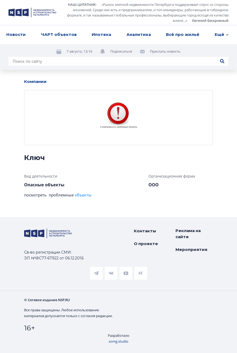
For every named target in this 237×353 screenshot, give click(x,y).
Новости (16, 34)
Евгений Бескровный (210, 20)
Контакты (145, 230)
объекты (83, 194)
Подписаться (121, 51)
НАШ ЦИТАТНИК (82, 4)
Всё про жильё (182, 34)
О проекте (146, 243)
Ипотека (101, 34)
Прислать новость (165, 51)
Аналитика (138, 34)
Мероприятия (191, 249)
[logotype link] (32, 12)
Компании (35, 81)
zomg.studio (118, 341)
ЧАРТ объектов (59, 34)
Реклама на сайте (188, 233)
